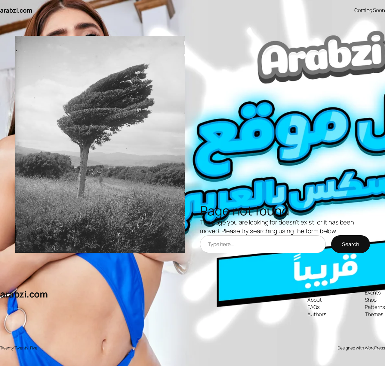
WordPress (375, 348)
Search (350, 244)
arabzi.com (16, 10)
